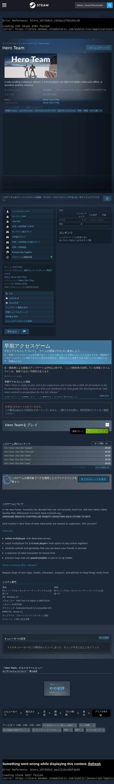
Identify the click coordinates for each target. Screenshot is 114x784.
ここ (84, 649)
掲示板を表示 (12, 318)
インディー (40, 272)
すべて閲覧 (101, 445)
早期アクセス (11, 113)
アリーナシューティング (45, 113)
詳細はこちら (15, 363)
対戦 (86, 113)
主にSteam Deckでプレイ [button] (14, 732)
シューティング (25, 113)
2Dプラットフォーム (66, 113)
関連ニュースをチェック (17, 314)
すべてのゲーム (9, 45)
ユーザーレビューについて (14, 673)
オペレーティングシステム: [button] (45, 732)
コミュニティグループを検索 (19, 323)
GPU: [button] (77, 732)
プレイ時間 (69, 715)
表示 (84, 715)
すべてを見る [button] (101, 469)
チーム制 (94, 113)
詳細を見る (104, 398)
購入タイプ (30, 715)
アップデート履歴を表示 (17, 309)
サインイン (84, 199)
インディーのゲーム (28, 45)
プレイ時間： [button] (86, 727)
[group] (57, 729)
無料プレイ (29, 272)
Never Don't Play (51, 101)
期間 (55, 715)
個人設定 (33, 673)
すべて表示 (103, 640)
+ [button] (100, 113)
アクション (18, 272)
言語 (44, 715)
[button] (18, 727)
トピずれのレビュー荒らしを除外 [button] (58, 727)
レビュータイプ (10, 715)
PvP (79, 113)
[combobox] (91, 5)
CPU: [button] (66, 732)
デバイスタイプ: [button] (93, 732)
